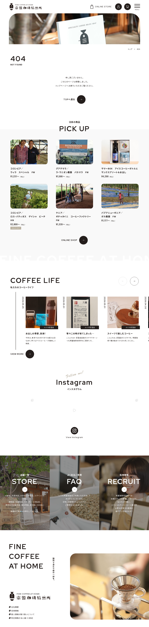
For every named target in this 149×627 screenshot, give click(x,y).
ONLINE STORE (101, 7)
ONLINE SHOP (69, 240)
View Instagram (74, 432)
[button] (122, 281)
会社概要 (15, 601)
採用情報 (15, 605)
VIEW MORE (17, 354)
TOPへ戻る (69, 99)
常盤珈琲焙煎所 (25, 6)
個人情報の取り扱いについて (23, 608)
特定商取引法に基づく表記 (22, 612)
